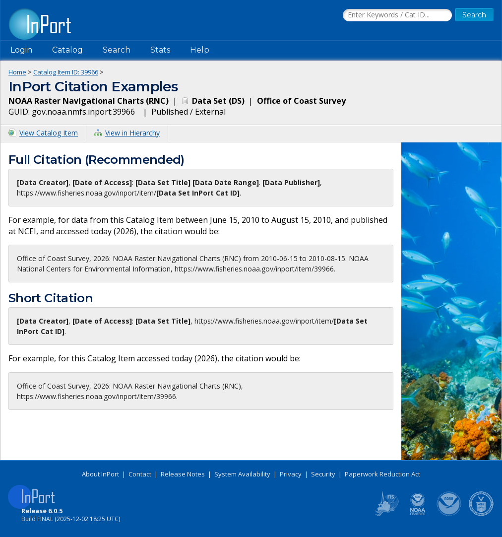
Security (323, 474)
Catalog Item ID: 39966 (65, 71)
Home (17, 71)
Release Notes (183, 474)
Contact (139, 474)
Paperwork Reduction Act (382, 474)
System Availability (242, 474)
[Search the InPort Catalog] (397, 15)
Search (116, 50)
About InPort (100, 474)
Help (199, 50)
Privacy (291, 474)
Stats (160, 50)
